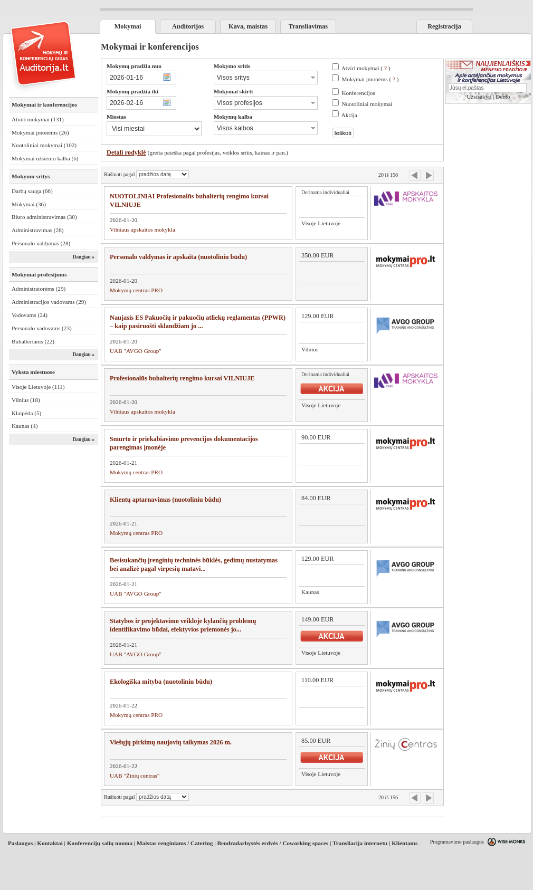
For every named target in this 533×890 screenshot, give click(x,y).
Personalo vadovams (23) (42, 328)
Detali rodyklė (126, 152)
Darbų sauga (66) (32, 191)
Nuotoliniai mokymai (366, 104)
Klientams (404, 843)
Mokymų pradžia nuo (134, 66)
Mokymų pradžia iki (132, 91)
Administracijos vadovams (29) (49, 302)
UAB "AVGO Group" (135, 351)
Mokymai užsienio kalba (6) (45, 158)
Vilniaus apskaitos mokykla (142, 229)
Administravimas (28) (38, 230)
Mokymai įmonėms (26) (40, 132)
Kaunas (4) (24, 426)
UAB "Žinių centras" (134, 775)
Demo (503, 96)
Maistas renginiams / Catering (175, 843)
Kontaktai (50, 843)
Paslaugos (20, 843)
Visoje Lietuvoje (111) (38, 387)
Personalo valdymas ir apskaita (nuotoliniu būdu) (178, 257)
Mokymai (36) (29, 204)
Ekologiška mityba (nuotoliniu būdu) (161, 681)
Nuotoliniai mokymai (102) (44, 145)
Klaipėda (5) (26, 413)
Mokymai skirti (233, 91)
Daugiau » (83, 257)
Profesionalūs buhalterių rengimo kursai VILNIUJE (182, 378)
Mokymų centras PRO (136, 290)
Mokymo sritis (232, 66)
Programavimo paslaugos (457, 842)
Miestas (116, 116)
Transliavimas (308, 26)
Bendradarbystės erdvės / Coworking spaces (272, 843)
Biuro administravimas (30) (44, 217)
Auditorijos (188, 26)
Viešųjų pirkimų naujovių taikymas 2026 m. (171, 742)
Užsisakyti (479, 96)
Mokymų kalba (233, 116)
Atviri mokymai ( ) (366, 68)
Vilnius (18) (26, 400)
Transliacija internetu (359, 843)
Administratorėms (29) (38, 288)
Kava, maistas (248, 26)
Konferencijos (358, 93)
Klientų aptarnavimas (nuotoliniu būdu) (165, 499)
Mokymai (128, 26)
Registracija (444, 26)
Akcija (349, 115)
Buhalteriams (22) (33, 341)
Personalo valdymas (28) (41, 243)
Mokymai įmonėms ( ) (369, 79)
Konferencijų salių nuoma (99, 843)
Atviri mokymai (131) (38, 119)
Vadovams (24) (29, 315)
